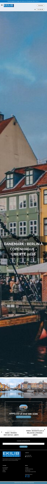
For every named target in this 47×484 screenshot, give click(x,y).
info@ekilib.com (29, 456)
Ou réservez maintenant (23, 416)
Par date (4, 471)
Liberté (4, 470)
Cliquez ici (37, 1)
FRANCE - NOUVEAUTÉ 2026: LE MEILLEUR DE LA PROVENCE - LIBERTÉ (35, 433)
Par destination (5, 467)
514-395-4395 (28, 455)
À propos (26, 467)
